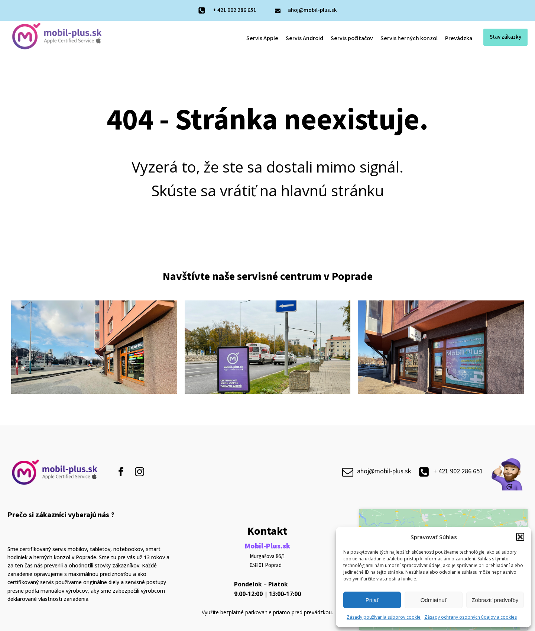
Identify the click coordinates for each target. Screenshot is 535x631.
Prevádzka (458, 38)
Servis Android (304, 38)
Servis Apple (262, 38)
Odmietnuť (434, 600)
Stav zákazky (505, 37)
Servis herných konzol (409, 38)
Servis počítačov (352, 38)
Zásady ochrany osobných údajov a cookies (470, 617)
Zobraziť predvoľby (494, 600)
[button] (520, 537)
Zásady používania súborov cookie (384, 617)
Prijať (372, 600)
